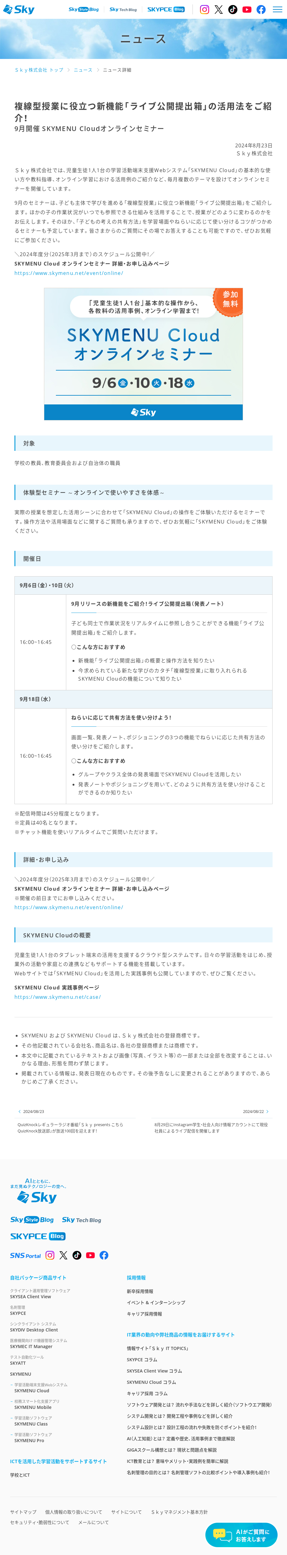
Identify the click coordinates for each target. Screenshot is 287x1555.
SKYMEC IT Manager (61, 1343)
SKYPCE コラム (142, 1360)
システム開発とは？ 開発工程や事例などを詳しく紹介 (180, 1416)
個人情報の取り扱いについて (73, 1512)
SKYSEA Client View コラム (154, 1371)
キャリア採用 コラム (147, 1393)
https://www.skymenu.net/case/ (57, 997)
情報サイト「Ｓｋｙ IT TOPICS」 (158, 1348)
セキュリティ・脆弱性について (39, 1522)
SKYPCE (61, 1310)
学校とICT (20, 1475)
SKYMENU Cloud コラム (151, 1382)
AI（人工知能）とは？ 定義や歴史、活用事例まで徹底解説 (181, 1439)
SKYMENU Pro (63, 1437)
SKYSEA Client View (61, 1293)
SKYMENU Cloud (63, 1388)
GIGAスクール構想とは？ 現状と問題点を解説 (172, 1450)
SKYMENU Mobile (63, 1404)
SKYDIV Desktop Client (61, 1327)
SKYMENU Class (63, 1421)
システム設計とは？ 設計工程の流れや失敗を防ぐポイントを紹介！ (192, 1427)
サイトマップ (23, 1512)
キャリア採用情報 (144, 1314)
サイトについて (126, 1512)
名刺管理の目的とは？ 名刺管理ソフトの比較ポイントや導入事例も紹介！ (198, 1472)
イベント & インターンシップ (156, 1302)
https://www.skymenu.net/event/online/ (68, 273)
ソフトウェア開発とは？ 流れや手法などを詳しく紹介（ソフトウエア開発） (199, 1405)
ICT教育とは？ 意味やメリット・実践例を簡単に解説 (177, 1461)
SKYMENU (20, 1374)
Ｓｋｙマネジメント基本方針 (179, 1512)
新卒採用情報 (140, 1291)
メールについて (93, 1522)
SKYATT (61, 1360)
